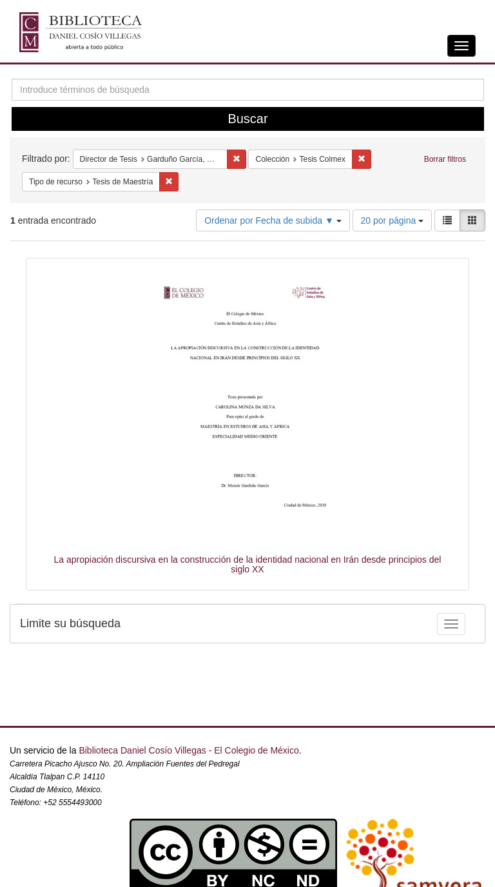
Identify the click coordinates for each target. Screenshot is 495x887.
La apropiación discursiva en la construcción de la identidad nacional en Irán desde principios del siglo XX (248, 564)
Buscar (247, 119)
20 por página (392, 220)
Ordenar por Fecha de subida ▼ (273, 220)
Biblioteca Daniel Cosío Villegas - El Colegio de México (188, 750)
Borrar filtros (445, 159)
